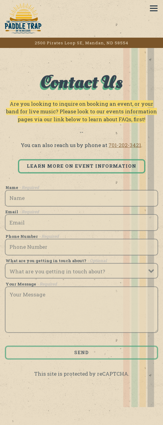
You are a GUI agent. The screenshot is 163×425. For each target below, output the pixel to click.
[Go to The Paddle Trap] (81, 43)
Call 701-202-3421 (81, 416)
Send (81, 353)
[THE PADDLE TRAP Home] (26, 18)
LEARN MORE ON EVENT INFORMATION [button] (81, 166)
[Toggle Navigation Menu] (153, 8)
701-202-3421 (125, 145)
